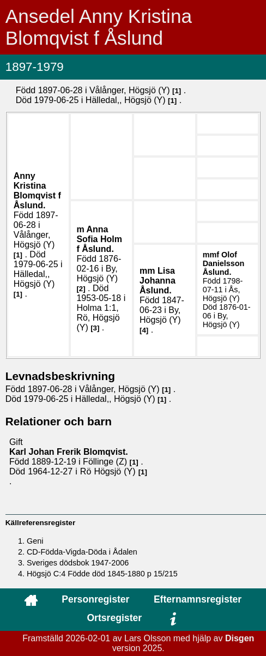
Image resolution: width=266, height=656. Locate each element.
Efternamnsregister (197, 599)
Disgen (239, 638)
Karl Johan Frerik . (68, 451)
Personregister (95, 599)
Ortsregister (114, 617)
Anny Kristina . (37, 190)
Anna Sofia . (99, 239)
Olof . (224, 263)
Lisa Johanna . (158, 280)
